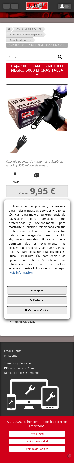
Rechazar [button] (37, 300)
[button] (37, 6)
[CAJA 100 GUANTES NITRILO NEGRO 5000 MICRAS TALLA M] (37, 108)
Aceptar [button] (37, 290)
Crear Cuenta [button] (13, 351)
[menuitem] (37, 351)
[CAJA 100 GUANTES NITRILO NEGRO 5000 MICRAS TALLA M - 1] (18, 144)
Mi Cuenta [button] (11, 355)
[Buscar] (58, 57)
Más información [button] (21, 272)
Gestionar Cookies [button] (37, 310)
